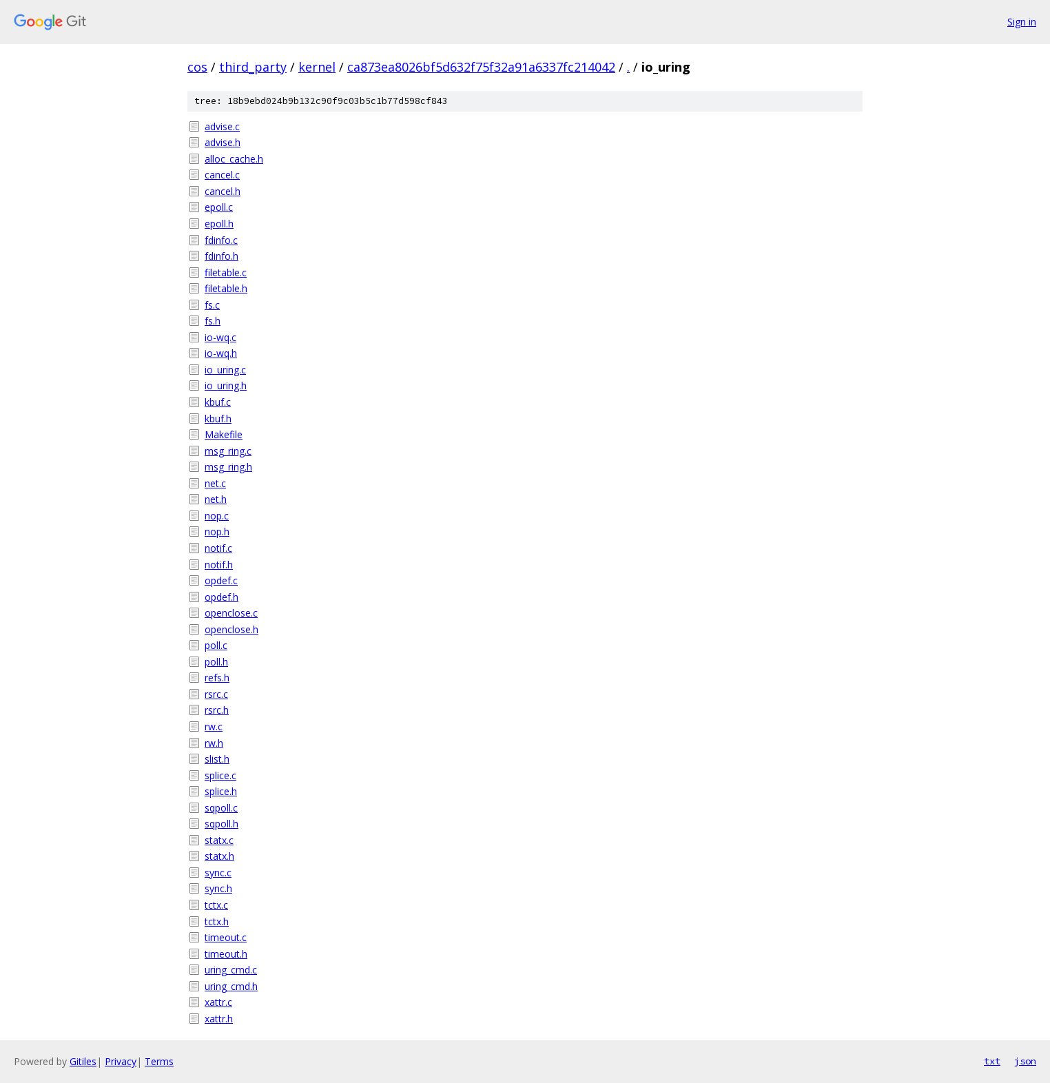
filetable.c (226, 272)
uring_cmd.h (231, 986)
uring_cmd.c (231, 969)
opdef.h (221, 597)
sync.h (218, 888)
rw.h (214, 743)
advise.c (222, 126)
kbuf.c (218, 402)
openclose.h (231, 629)
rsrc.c (216, 694)
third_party (253, 67)
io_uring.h (226, 385)
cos (197, 67)
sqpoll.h (221, 823)
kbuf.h (218, 418)
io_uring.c (225, 369)
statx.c (219, 840)
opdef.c (221, 580)
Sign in (1021, 21)
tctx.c (216, 904)
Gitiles (83, 1061)
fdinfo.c (221, 240)
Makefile (224, 434)
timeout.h (226, 953)
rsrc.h (217, 709)
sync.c (218, 872)
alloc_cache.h (234, 158)
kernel (317, 67)
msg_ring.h (228, 466)
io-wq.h (221, 353)
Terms (159, 1061)
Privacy (120, 1061)
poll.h (216, 661)
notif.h (219, 564)
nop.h (217, 531)
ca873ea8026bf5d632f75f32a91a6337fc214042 (481, 67)
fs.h (212, 320)
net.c (215, 483)
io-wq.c (220, 337)
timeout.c (226, 937)
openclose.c (231, 612)
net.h (216, 499)
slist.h (217, 758)
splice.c (220, 775)
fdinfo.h (221, 255)
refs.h (217, 677)
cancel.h (222, 191)
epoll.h (219, 223)
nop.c (217, 515)
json (1025, 1061)
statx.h (219, 856)
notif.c (218, 548)
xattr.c (218, 1002)
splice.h (221, 791)
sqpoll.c (221, 807)
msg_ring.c (228, 450)
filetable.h (226, 288)
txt (992, 1061)
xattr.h (219, 1018)
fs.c (212, 304)
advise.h (222, 142)
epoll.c (219, 207)
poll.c (216, 645)
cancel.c (222, 174)
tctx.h (217, 921)
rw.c (214, 726)
